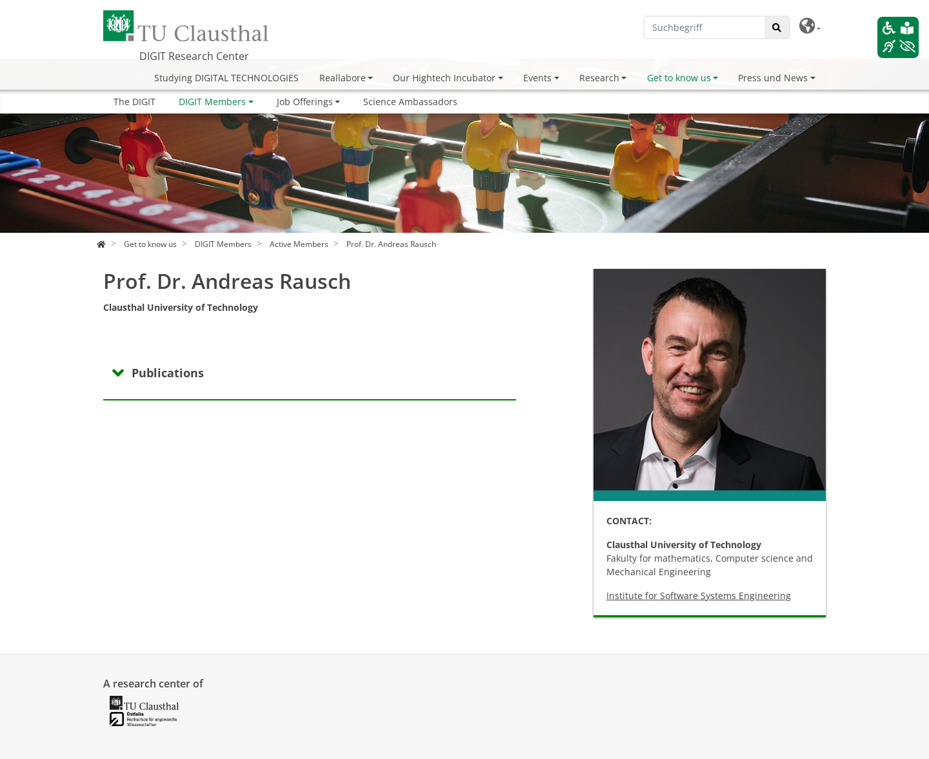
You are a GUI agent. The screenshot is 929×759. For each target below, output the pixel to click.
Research (599, 78)
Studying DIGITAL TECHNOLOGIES (226, 78)
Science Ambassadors (410, 101)
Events (537, 78)
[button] (810, 26)
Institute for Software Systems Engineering (698, 595)
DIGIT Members (212, 101)
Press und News (773, 78)
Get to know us (679, 78)
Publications (168, 372)
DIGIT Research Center (194, 56)
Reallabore (342, 78)
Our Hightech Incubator (444, 78)
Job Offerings (305, 101)
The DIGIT (134, 101)
